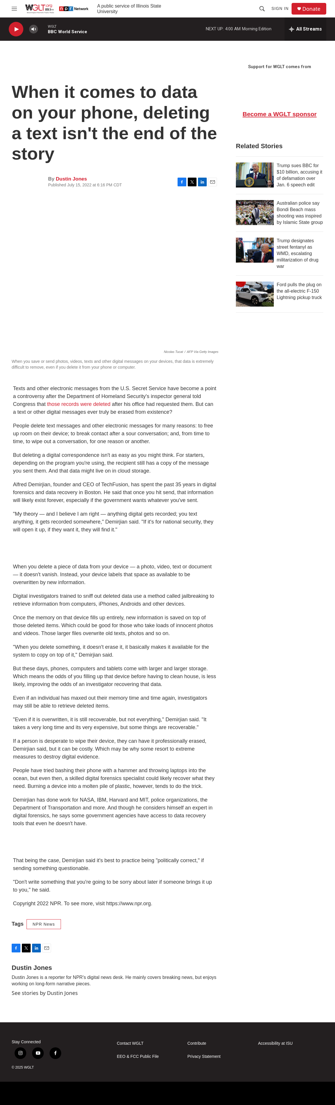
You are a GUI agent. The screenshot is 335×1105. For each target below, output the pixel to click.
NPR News (44, 924)
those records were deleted (79, 404)
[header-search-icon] (262, 8)
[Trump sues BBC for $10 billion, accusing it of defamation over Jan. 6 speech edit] (255, 175)
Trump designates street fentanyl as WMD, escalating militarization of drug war (297, 253)
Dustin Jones (71, 179)
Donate (311, 9)
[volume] (33, 29)
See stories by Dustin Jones (45, 992)
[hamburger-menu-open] (14, 9)
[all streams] (305, 29)
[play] (16, 29)
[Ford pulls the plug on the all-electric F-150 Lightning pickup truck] (255, 294)
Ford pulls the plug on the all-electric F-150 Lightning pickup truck (299, 291)
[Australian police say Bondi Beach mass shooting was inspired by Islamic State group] (255, 212)
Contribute (196, 1043)
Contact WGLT (130, 1043)
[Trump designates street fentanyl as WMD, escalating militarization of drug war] (255, 250)
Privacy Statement (204, 1056)
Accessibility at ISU (275, 1043)
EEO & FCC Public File (138, 1056)
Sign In (280, 8)
